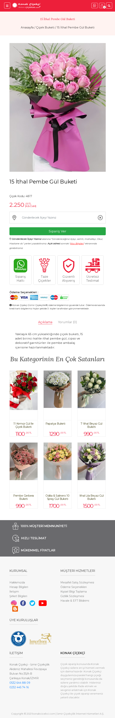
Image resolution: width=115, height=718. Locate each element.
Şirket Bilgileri (18, 596)
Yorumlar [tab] (67, 322)
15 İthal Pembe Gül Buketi (75, 27)
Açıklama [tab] (45, 322)
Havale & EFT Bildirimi (74, 600)
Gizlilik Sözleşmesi (72, 596)
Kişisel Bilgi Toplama (73, 591)
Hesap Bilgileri (18, 587)
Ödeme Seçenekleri (73, 587)
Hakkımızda (17, 582)
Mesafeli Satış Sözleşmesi (77, 582)
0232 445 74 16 (19, 687)
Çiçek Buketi (45, 27)
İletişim (14, 591)
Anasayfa (27, 27)
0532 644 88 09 (19, 682)
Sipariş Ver (57, 231)
